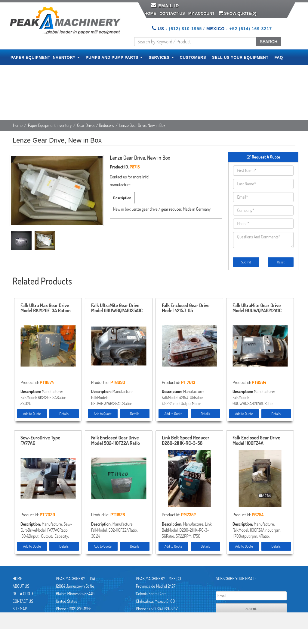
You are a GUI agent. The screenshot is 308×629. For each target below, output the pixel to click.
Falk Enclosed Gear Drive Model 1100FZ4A (256, 440)
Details (64, 413)
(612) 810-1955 (185, 28)
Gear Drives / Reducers (95, 125)
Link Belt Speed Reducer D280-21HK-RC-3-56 (185, 440)
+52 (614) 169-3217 (250, 28)
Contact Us (172, 13)
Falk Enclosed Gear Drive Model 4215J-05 (185, 308)
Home (150, 13)
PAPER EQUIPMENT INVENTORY (45, 57)
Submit (246, 262)
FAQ (279, 57)
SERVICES (161, 57)
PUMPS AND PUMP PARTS (114, 57)
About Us (21, 586)
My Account (201, 13)
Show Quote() (237, 13)
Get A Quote (23, 593)
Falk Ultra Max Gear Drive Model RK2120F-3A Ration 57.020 (45, 308)
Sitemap (20, 608)
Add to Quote (32, 413)
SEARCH (268, 41)
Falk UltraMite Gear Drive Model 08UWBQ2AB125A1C (117, 308)
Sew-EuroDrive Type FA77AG (40, 440)
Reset (281, 262)
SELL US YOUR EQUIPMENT (240, 57)
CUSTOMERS (193, 57)
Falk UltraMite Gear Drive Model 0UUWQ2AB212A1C (257, 308)
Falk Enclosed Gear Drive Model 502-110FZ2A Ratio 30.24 (115, 440)
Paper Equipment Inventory (50, 125)
